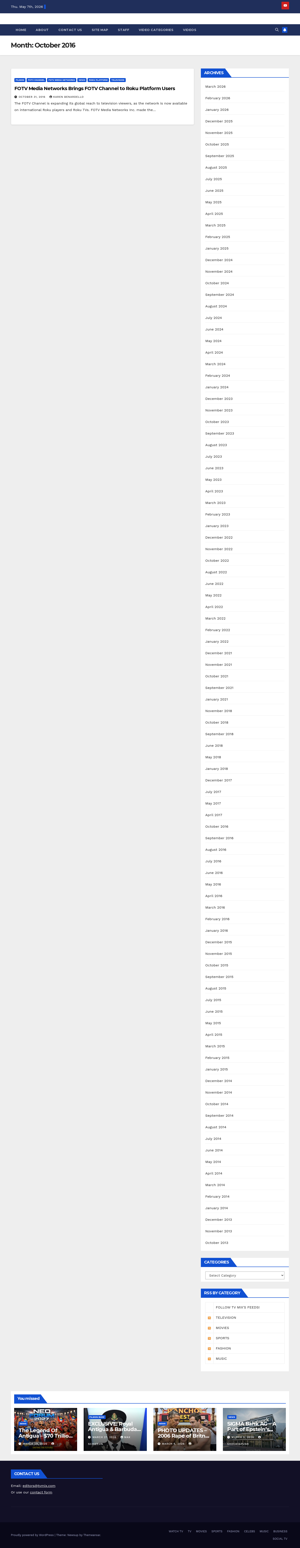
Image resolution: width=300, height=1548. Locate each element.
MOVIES (201, 1531)
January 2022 (217, 641)
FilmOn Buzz (96, 1417)
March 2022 (215, 618)
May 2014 (213, 1162)
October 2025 (217, 144)
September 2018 (219, 734)
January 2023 (217, 526)
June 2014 (214, 1150)
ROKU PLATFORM (98, 80)
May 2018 (213, 757)
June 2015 (214, 1011)
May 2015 (213, 1023)
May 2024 (213, 341)
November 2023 (218, 410)
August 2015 (215, 988)
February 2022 (217, 630)
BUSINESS (280, 1531)
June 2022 (214, 584)
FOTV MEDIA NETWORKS (61, 80)
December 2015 (218, 942)
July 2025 (213, 179)
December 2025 (219, 121)
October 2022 (217, 560)
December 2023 (219, 399)
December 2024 (219, 260)
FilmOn (20, 80)
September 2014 (219, 1115)
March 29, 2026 (35, 1443)
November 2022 (218, 549)
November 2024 (218, 271)
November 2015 (218, 954)
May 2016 (213, 884)
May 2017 (213, 803)
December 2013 (218, 1220)
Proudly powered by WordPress (33, 1535)
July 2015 (213, 1000)
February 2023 (217, 514)
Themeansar (91, 1535)
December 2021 (218, 653)
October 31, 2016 (32, 96)
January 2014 (216, 1208)
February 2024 (217, 375)
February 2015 (217, 1058)
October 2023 (217, 422)
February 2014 (217, 1196)
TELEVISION (117, 80)
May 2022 (213, 595)
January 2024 (217, 387)
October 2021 (216, 676)
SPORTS (217, 1531)
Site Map (100, 30)
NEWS (82, 80)
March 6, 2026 (174, 1443)
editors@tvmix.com (39, 1486)
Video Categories (156, 30)
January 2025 (217, 248)
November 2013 (218, 1231)
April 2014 (213, 1173)
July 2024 (213, 318)
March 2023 (215, 503)
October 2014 (216, 1104)
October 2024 (217, 283)
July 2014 (213, 1139)
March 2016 (215, 907)
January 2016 (216, 930)
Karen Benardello (66, 96)
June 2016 (214, 873)
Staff (123, 30)
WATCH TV (176, 1531)
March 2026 (215, 86)
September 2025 (219, 156)
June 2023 (214, 468)
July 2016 (213, 861)
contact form (41, 1492)
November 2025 (218, 133)
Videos (189, 30)
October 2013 (216, 1243)
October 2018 (216, 722)
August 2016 (215, 850)
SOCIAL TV (280, 1538)
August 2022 (216, 572)
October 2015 (216, 965)
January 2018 (216, 769)
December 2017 (218, 780)
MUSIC (264, 1531)
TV (189, 1531)
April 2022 (214, 607)
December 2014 (218, 1081)
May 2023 (213, 480)
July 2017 (213, 792)
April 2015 (213, 1035)
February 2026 (217, 98)
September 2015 (219, 977)
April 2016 (213, 896)
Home (21, 30)
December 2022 (219, 537)
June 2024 (214, 329)
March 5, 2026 (243, 1437)
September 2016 (219, 838)
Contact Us (70, 30)
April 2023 (214, 491)
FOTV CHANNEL (36, 80)
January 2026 (217, 110)
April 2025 (214, 214)
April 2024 (214, 352)
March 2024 (215, 364)
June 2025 (214, 190)
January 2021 (216, 699)
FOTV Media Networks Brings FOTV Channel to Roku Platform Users (94, 88)
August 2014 (215, 1127)
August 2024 (216, 306)
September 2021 (219, 688)
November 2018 (218, 711)
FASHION (233, 1531)
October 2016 (216, 826)
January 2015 (216, 1069)
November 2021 (218, 665)
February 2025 (217, 237)
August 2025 (216, 167)
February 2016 (217, 919)
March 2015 (215, 1046)
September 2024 (219, 295)
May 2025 (213, 202)
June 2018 (214, 745)
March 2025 (215, 225)
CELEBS (249, 1531)
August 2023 (216, 445)
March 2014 (215, 1185)
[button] (277, 30)
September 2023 (219, 433)
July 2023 (213, 456)
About (42, 30)
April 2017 (213, 815)
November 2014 (218, 1092)
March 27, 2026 (104, 1437)
